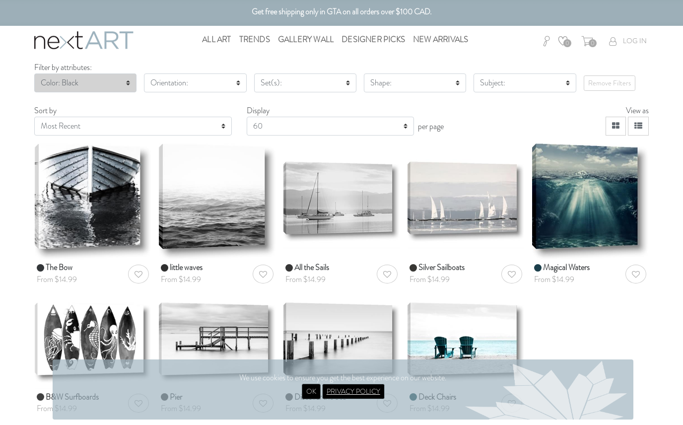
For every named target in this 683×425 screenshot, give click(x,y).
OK (311, 391)
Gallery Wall (306, 39)
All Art (216, 39)
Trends (254, 39)
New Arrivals (440, 39)
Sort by (45, 110)
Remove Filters (609, 83)
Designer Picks (373, 39)
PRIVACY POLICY (353, 391)
